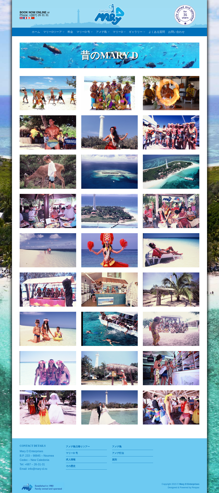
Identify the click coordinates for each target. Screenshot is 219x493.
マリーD (118, 31)
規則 (114, 459)
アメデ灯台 (118, 453)
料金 (70, 31)
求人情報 (70, 459)
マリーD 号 (83, 31)
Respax (195, 487)
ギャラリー (136, 31)
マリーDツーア (52, 31)
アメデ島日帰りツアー (78, 446)
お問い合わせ (176, 31)
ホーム (36, 31)
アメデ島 (101, 31)
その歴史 (70, 466)
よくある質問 (157, 31)
